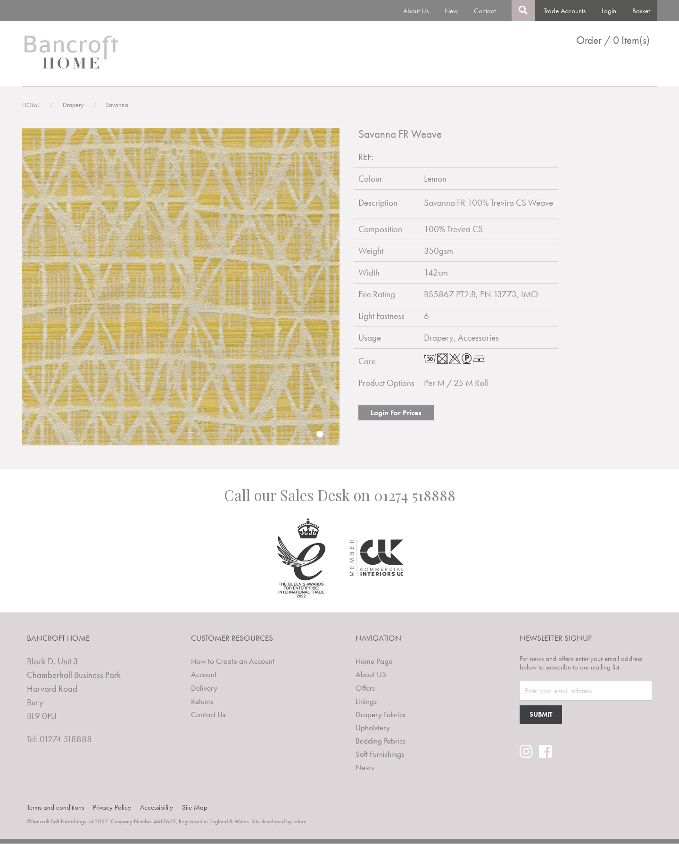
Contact (485, 11)
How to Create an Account (232, 663)
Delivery (204, 689)
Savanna (117, 108)
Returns (202, 702)
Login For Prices (396, 415)
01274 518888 (414, 498)
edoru (299, 823)
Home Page (374, 663)
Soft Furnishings (380, 755)
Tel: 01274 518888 (59, 742)
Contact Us (208, 716)
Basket (641, 11)
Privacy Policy (112, 808)
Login (609, 11)
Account (203, 676)
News (640, 70)
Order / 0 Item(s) (613, 40)
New (451, 11)
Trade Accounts (565, 11)
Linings (356, 70)
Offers (365, 689)
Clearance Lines (590, 70)
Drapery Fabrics (408, 70)
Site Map (194, 808)
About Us (416, 11)
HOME (31, 108)
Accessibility (156, 808)
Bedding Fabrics (525, 70)
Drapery (73, 108)
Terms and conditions (55, 808)
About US (371, 676)
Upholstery (466, 70)
